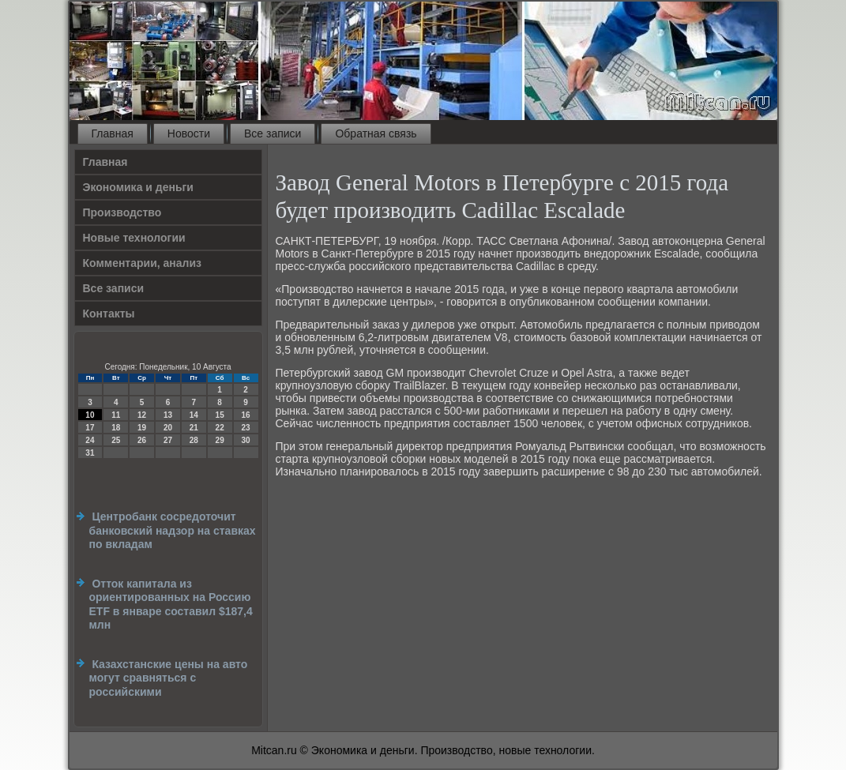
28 (194, 440)
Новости (188, 133)
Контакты (109, 313)
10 (89, 415)
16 (245, 415)
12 (141, 415)
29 (220, 440)
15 (220, 415)
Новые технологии (134, 237)
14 (194, 415)
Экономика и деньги (138, 187)
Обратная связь (375, 133)
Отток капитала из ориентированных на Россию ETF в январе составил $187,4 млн (171, 604)
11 (115, 415)
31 (89, 453)
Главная (112, 133)
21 (194, 427)
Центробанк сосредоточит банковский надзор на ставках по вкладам (172, 530)
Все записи (272, 133)
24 (89, 440)
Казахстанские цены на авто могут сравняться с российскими (168, 678)
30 (245, 440)
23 (245, 427)
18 (115, 427)
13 (168, 415)
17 (89, 427)
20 (168, 427)
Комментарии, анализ (142, 263)
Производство (122, 212)
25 (115, 440)
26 (141, 440)
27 (168, 440)
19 (141, 427)
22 (220, 427)
